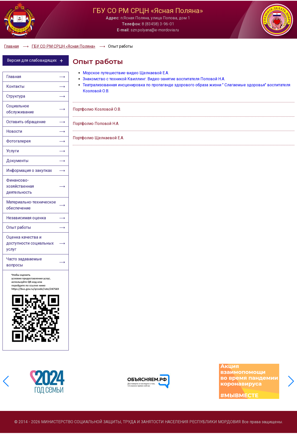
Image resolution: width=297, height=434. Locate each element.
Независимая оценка (26, 221)
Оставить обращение (26, 120)
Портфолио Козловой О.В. (97, 106)
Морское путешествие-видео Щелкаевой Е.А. (126, 69)
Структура (16, 94)
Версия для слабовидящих (35, 57)
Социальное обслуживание (20, 107)
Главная (14, 73)
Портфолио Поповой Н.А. (96, 120)
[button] (291, 383)
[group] (48, 383)
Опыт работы (19, 231)
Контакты (16, 84)
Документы (18, 162)
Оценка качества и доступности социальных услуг (30, 247)
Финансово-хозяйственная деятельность (20, 188)
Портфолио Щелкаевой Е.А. (98, 134)
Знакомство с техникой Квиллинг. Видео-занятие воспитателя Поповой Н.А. (154, 75)
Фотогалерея (19, 141)
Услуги (13, 151)
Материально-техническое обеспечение (31, 207)
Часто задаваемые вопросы (24, 267)
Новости (15, 131)
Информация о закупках (29, 172)
